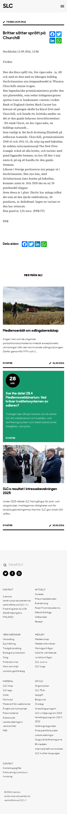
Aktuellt (40, 590)
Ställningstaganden (45, 726)
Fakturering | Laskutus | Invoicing (15, 774)
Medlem (39, 635)
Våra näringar (12, 635)
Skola (6, 695)
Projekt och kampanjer (15, 709)
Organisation (42, 686)
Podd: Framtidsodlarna (47, 608)
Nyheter (8, 363)
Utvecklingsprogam (45, 709)
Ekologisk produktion (14, 653)
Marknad (8, 700)
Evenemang (41, 603)
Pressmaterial (10, 713)
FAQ (5, 731)
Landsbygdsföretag (14, 671)
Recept (39, 622)
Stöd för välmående (45, 653)
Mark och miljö (10, 667)
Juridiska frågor (43, 658)
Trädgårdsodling (12, 648)
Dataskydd (9, 718)
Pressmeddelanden (45, 599)
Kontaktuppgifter (12, 768)
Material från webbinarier (17, 704)
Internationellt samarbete (49, 749)
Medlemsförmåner (45, 644)
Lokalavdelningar (44, 735)
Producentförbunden (46, 731)
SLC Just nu (41, 662)
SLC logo (7, 690)
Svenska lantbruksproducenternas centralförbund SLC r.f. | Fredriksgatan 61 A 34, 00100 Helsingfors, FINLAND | (17, 607)
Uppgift (39, 695)
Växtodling (8, 639)
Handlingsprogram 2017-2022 (49, 719)
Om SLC (39, 681)
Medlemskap (42, 639)
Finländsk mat (10, 662)
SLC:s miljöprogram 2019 (48, 713)
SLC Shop (8, 686)
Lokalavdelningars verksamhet (13, 724)
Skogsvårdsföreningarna (48, 740)
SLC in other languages (47, 753)
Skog (5, 658)
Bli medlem (41, 744)
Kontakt (8, 590)
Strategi (39, 704)
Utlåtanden (41, 617)
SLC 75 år (40, 690)
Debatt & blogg (43, 613)
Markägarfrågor (44, 648)
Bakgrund (40, 700)
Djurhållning (9, 644)
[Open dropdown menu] (62, 6)
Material (8, 681)
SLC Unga (40, 667)
